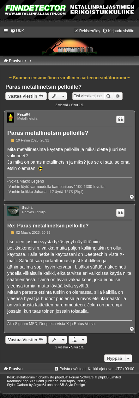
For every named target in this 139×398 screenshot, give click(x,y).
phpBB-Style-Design (69, 385)
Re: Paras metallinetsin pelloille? (48, 225)
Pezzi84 (23, 114)
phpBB (60, 377)
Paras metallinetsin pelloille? (43, 87)
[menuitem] (17, 31)
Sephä (27, 207)
